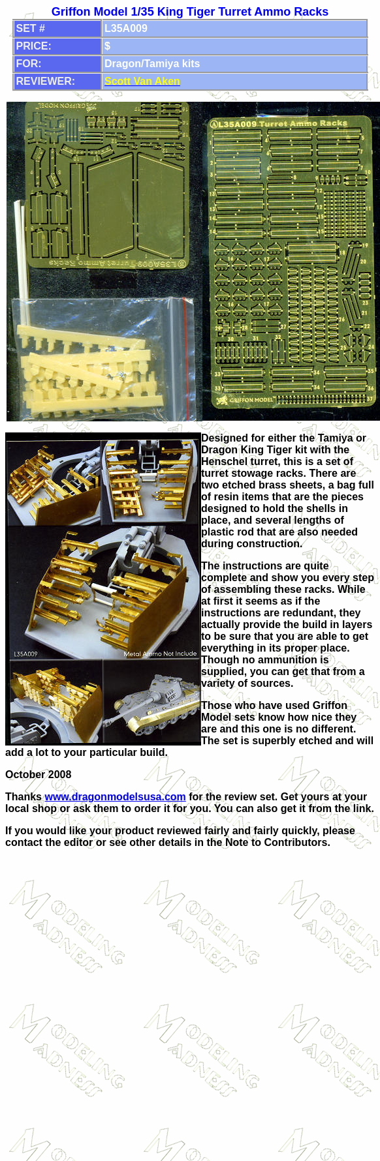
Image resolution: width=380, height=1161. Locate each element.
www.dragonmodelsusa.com (114, 796)
